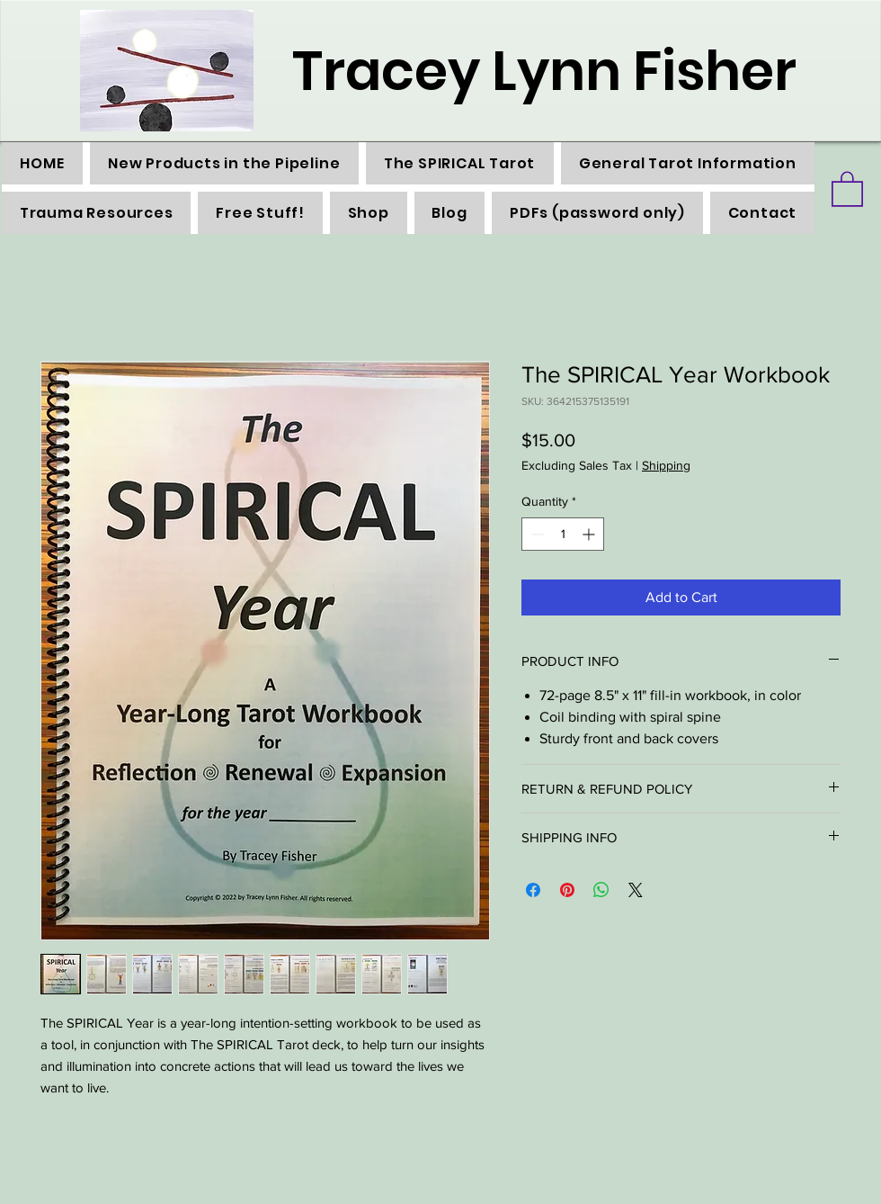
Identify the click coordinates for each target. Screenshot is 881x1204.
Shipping (666, 465)
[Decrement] (535, 534)
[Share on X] (635, 890)
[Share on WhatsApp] (601, 890)
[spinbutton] (563, 534)
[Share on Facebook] (533, 890)
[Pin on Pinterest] (567, 890)
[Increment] (590, 534)
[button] (847, 188)
